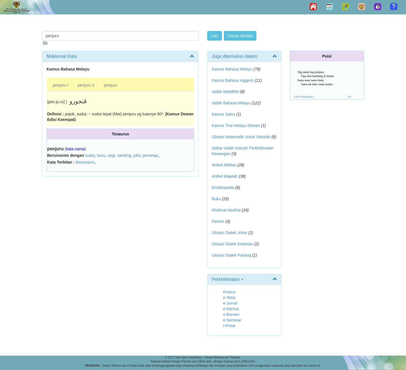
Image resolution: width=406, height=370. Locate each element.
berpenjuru (85, 162)
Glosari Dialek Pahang (231, 255)
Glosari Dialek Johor (229, 232)
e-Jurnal (230, 303)
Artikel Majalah (225, 176)
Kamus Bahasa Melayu (233, 69)
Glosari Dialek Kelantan (232, 244)
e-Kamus (231, 309)
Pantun (218, 221)
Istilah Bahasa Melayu (231, 103)
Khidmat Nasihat (226, 210)
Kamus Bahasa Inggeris (233, 80)
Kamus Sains (223, 114)
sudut (90, 155)
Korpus (229, 292)
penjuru (110, 85)
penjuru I (60, 85)
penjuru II (86, 85)
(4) (349, 96)
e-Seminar (232, 320)
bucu (101, 155)
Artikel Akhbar (224, 165)
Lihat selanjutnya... (305, 96)
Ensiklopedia (223, 187)
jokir (136, 155)
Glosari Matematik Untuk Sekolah (241, 137)
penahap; (151, 155)
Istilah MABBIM (225, 91)
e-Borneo (231, 314)
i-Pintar (229, 325)
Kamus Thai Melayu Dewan (236, 125)
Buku (216, 199)
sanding (124, 155)
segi (111, 155)
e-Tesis (229, 297)
